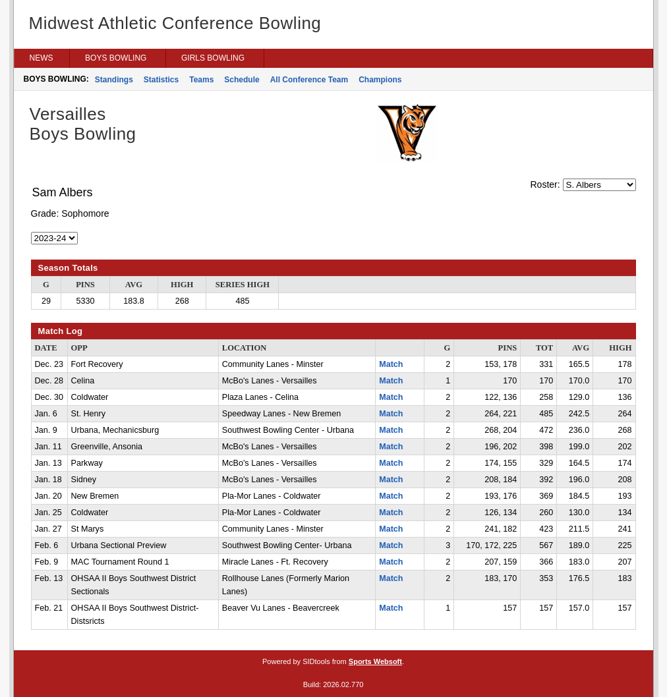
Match (391, 364)
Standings (114, 79)
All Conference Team (309, 79)
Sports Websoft (375, 661)
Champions (380, 79)
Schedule (241, 79)
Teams (201, 79)
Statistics (161, 79)
